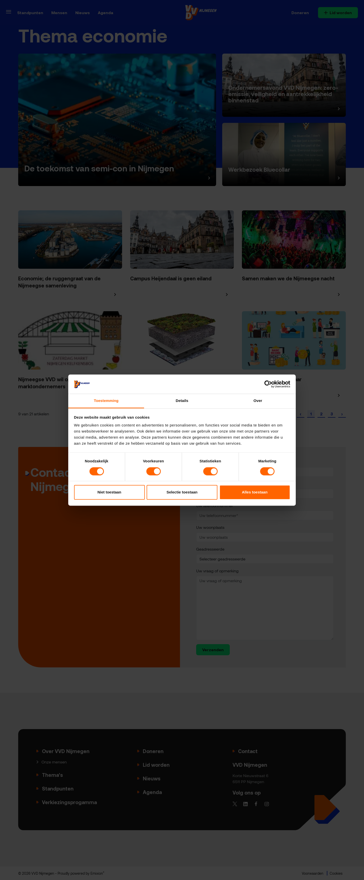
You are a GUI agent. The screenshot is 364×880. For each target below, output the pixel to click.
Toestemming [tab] (106, 401)
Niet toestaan (109, 492)
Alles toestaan (255, 492)
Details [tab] (182, 401)
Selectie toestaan (182, 492)
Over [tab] (258, 401)
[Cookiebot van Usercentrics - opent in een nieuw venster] (268, 384)
